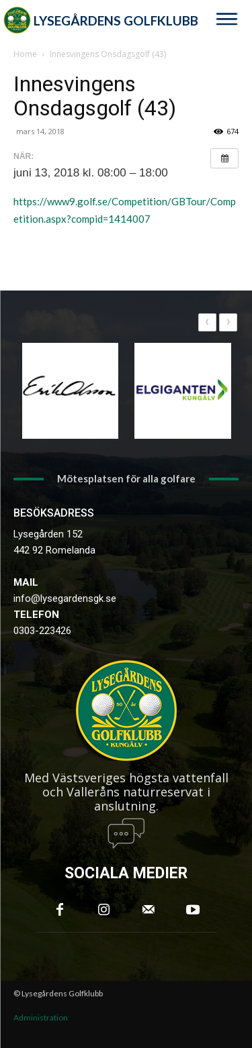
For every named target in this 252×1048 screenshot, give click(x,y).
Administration (40, 1017)
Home (25, 54)
